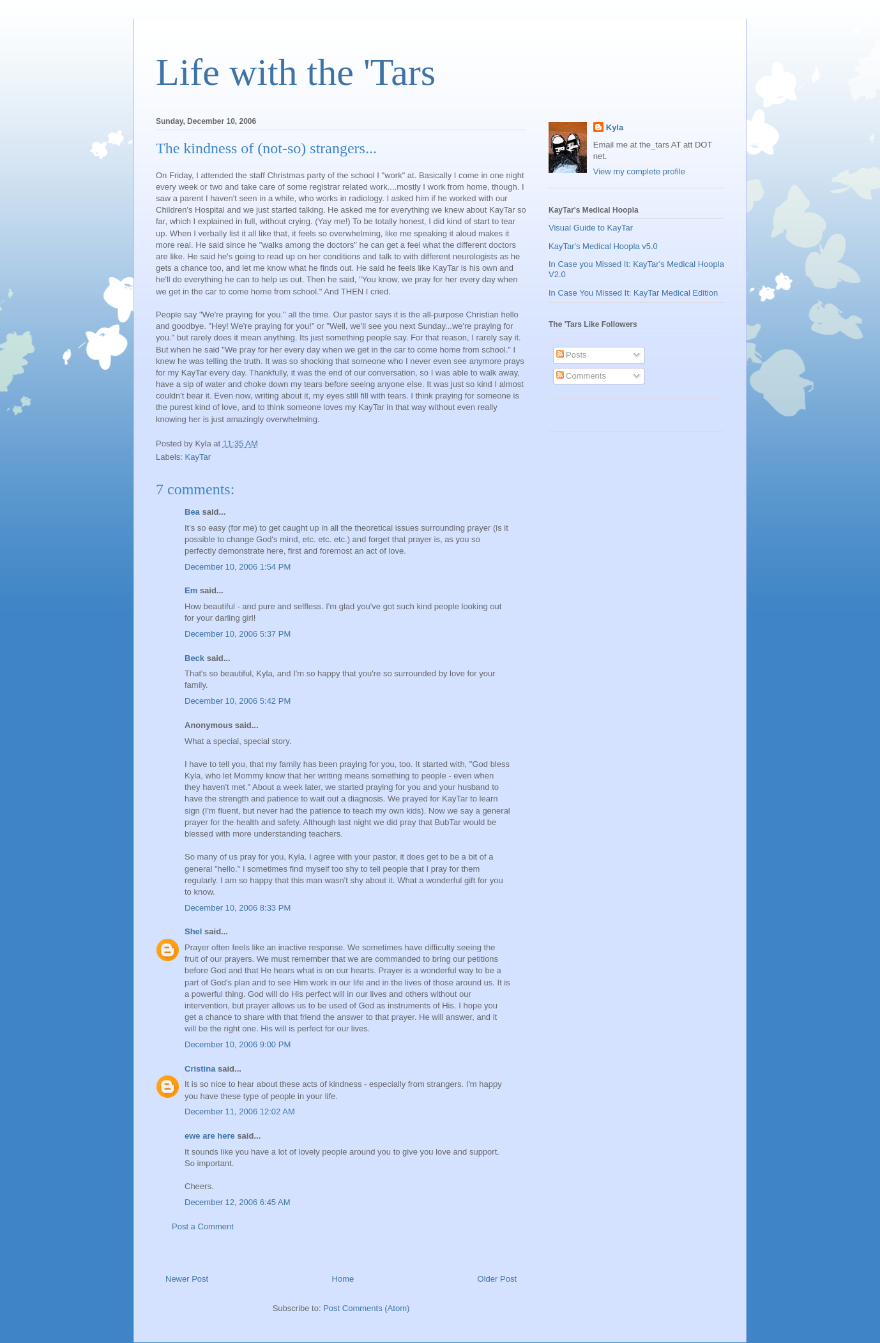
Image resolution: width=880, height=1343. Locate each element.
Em (191, 590)
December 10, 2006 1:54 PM (238, 567)
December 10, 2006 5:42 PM (238, 701)
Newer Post (186, 1279)
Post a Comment (203, 1226)
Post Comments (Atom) (366, 1308)
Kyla (614, 127)
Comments (581, 376)
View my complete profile (639, 171)
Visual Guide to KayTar (591, 227)
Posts (571, 355)
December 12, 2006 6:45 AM (238, 1202)
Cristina (200, 1069)
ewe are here (210, 1136)
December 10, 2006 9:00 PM (238, 1044)
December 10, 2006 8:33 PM (238, 908)
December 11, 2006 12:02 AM (240, 1111)
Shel (193, 931)
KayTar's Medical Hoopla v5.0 (603, 246)
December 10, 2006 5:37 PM (238, 634)
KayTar (198, 457)
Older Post (497, 1279)
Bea (192, 512)
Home (343, 1279)
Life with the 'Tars (296, 72)
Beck (194, 658)
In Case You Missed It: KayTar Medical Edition (633, 293)
